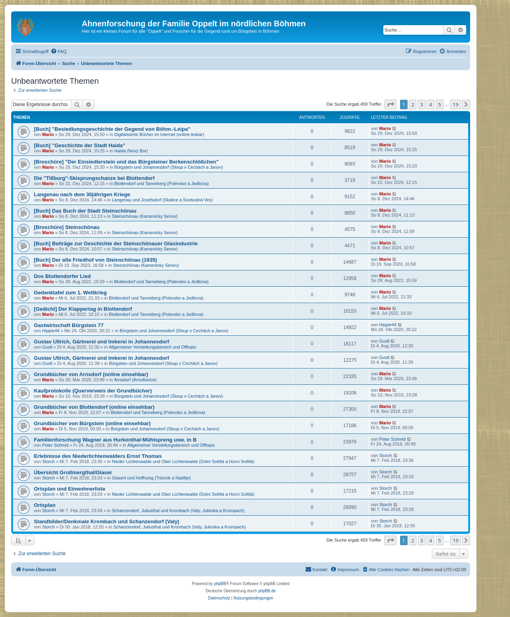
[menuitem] (59, 51)
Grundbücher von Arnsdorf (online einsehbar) (91, 374)
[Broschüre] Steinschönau (67, 227)
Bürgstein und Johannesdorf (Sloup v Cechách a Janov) (168, 167)
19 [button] (456, 104)
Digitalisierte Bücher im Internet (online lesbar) (159, 134)
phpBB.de (267, 591)
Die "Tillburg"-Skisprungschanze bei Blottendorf (94, 178)
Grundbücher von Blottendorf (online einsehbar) (94, 407)
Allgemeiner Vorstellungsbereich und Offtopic (152, 347)
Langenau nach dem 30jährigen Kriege (82, 194)
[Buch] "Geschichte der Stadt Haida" (79, 145)
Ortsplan (44, 505)
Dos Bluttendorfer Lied (62, 276)
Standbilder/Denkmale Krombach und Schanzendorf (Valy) (106, 521)
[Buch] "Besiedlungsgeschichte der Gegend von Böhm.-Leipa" (112, 129)
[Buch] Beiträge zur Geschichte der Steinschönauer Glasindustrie (116, 243)
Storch (48, 461)
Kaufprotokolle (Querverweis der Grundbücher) (93, 391)
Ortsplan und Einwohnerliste (70, 489)
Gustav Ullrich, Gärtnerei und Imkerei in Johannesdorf (101, 342)
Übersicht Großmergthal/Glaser (73, 472)
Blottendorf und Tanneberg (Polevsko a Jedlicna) (161, 183)
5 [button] (439, 104)
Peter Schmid (55, 445)
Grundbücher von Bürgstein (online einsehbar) (92, 423)
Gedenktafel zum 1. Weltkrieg (70, 293)
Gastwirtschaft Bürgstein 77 (69, 325)
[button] (390, 104)
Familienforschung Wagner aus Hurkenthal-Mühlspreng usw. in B (115, 440)
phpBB (220, 584)
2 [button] (412, 104)
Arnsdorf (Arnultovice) (135, 379)
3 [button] (421, 104)
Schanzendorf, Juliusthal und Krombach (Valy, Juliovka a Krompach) (178, 510)
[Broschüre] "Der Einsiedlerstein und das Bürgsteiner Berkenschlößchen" (126, 162)
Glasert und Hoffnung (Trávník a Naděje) (151, 477)
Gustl (47, 347)
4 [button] (430, 104)
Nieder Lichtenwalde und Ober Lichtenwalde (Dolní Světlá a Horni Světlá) (183, 461)
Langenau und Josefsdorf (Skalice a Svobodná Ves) (162, 199)
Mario (48, 134)
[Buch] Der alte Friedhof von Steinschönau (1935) (95, 260)
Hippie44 (50, 330)
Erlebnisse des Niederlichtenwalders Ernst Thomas (98, 456)
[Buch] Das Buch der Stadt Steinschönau (85, 211)
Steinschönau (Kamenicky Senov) (145, 216)
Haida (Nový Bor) (131, 150)
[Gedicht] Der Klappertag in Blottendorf (83, 309)
